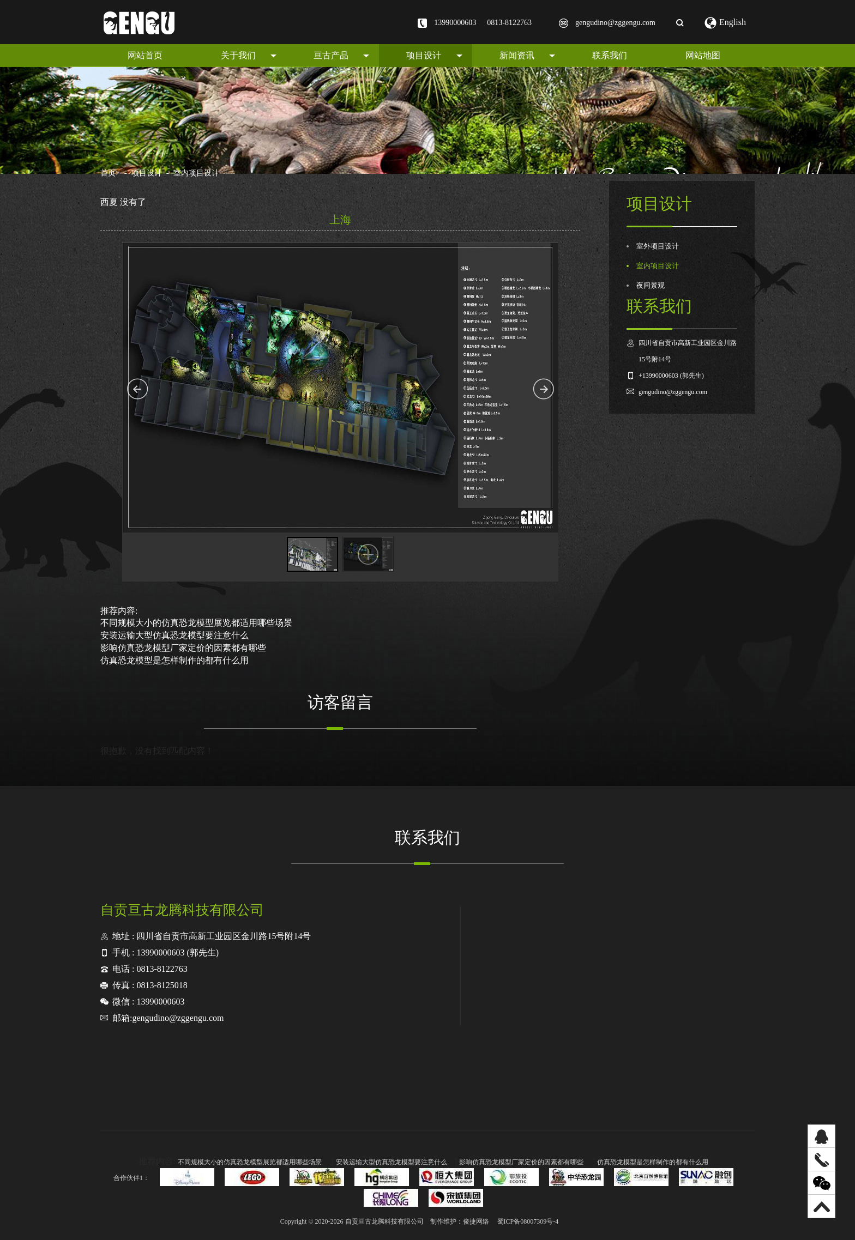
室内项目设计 (196, 173)
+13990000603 (658, 375)
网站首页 (145, 55)
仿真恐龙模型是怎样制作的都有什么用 (174, 660)
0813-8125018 (161, 985)
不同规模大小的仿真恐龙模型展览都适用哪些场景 (196, 622)
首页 (110, 173)
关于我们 (248, 55)
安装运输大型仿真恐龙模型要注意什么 (174, 635)
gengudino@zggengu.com (615, 23)
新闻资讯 (527, 55)
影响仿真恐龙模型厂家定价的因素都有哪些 (183, 647)
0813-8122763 (509, 23)
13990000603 (455, 23)
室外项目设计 (657, 246)
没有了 (133, 202)
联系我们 (609, 55)
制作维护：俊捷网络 (459, 1221)
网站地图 (702, 55)
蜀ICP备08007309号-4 (528, 1221)
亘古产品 (341, 55)
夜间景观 (650, 285)
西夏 (109, 202)
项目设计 (434, 55)
